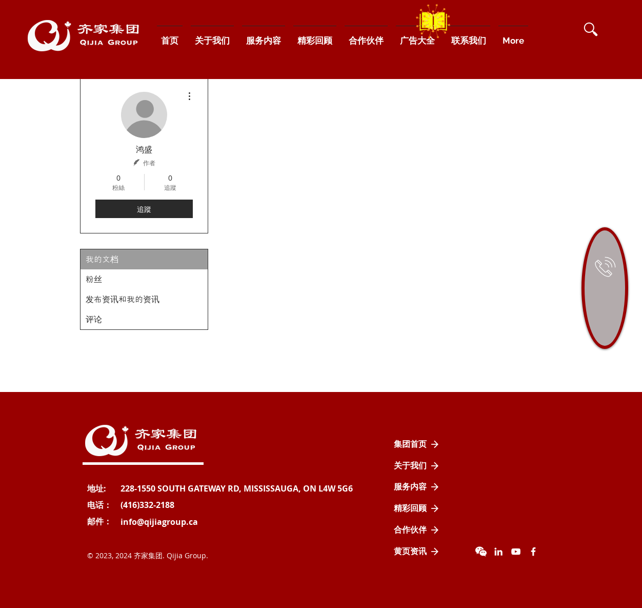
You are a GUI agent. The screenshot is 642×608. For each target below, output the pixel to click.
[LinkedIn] (498, 551)
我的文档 (102, 259)
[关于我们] (416, 466)
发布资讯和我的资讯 (122, 299)
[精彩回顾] (416, 508)
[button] (591, 29)
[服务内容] (416, 487)
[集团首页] (416, 444)
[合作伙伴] (416, 530)
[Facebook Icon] (533, 551)
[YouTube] (515, 551)
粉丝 (94, 279)
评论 (94, 319)
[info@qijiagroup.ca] (159, 522)
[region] (604, 288)
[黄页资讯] (416, 551)
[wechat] (481, 551)
